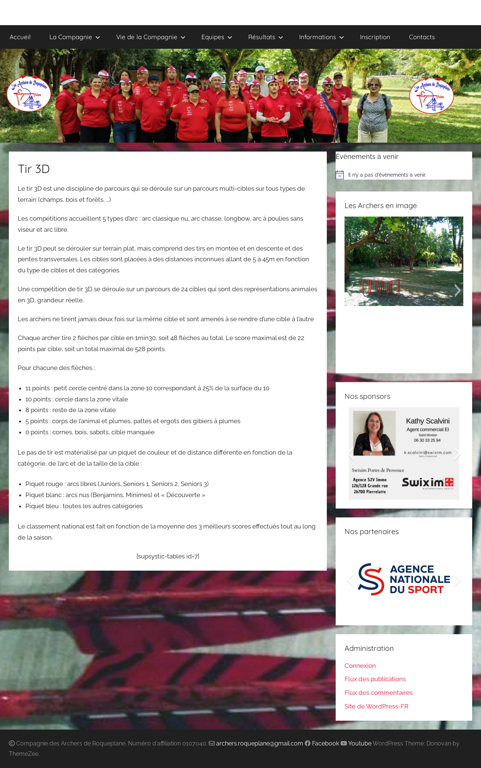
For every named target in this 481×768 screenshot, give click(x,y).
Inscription (375, 37)
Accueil (20, 37)
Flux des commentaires (379, 692)
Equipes (216, 37)
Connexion (360, 665)
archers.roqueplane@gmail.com (259, 743)
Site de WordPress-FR (376, 706)
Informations (321, 37)
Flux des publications (375, 679)
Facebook (325, 743)
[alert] (404, 174)
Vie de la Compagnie (151, 37)
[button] (349, 290)
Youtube (359, 743)
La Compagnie (74, 37)
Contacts (422, 37)
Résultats (265, 37)
